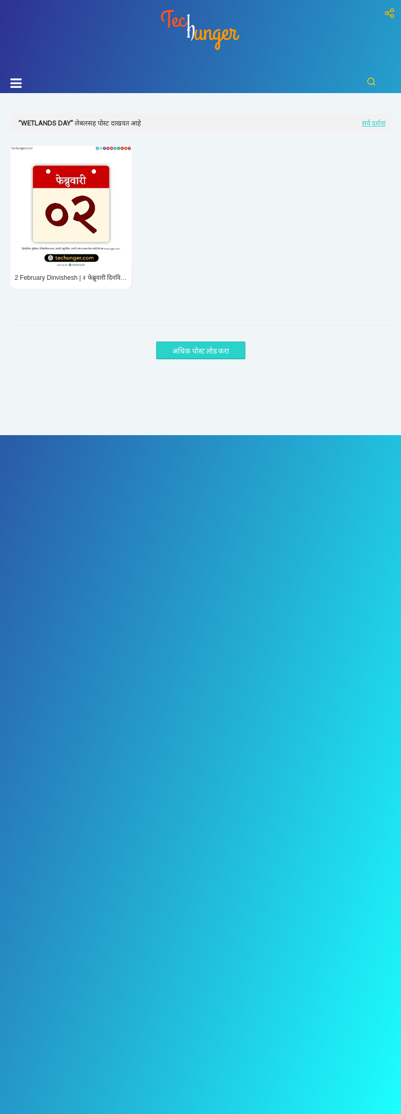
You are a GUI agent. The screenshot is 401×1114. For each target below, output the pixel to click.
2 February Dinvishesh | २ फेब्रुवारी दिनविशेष (71, 277)
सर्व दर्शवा (373, 123)
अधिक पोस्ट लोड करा (200, 351)
